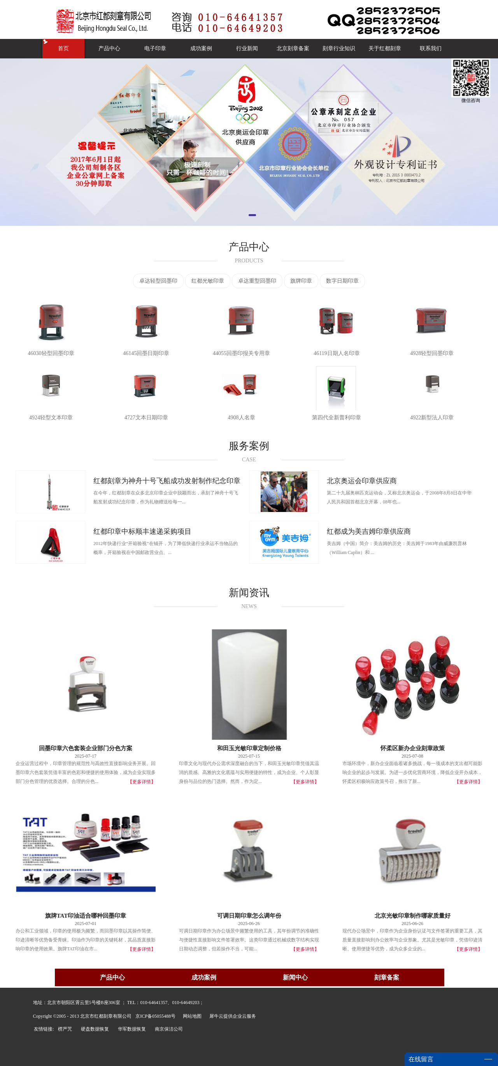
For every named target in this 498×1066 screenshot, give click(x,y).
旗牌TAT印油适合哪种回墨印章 (85, 916)
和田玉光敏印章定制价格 (249, 748)
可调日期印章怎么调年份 (249, 916)
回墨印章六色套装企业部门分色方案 (85, 748)
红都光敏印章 (207, 281)
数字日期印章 (342, 281)
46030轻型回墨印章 (51, 353)
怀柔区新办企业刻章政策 (413, 748)
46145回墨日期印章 (146, 353)
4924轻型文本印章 (51, 417)
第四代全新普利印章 (336, 417)
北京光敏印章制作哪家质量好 (413, 916)
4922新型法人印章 (432, 417)
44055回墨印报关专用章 (241, 353)
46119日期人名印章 (336, 353)
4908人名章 (241, 417)
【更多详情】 (142, 782)
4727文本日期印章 (146, 417)
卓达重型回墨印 (257, 281)
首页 (63, 48)
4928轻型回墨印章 (432, 353)
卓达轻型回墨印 (158, 281)
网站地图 (191, 1016)
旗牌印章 (301, 281)
